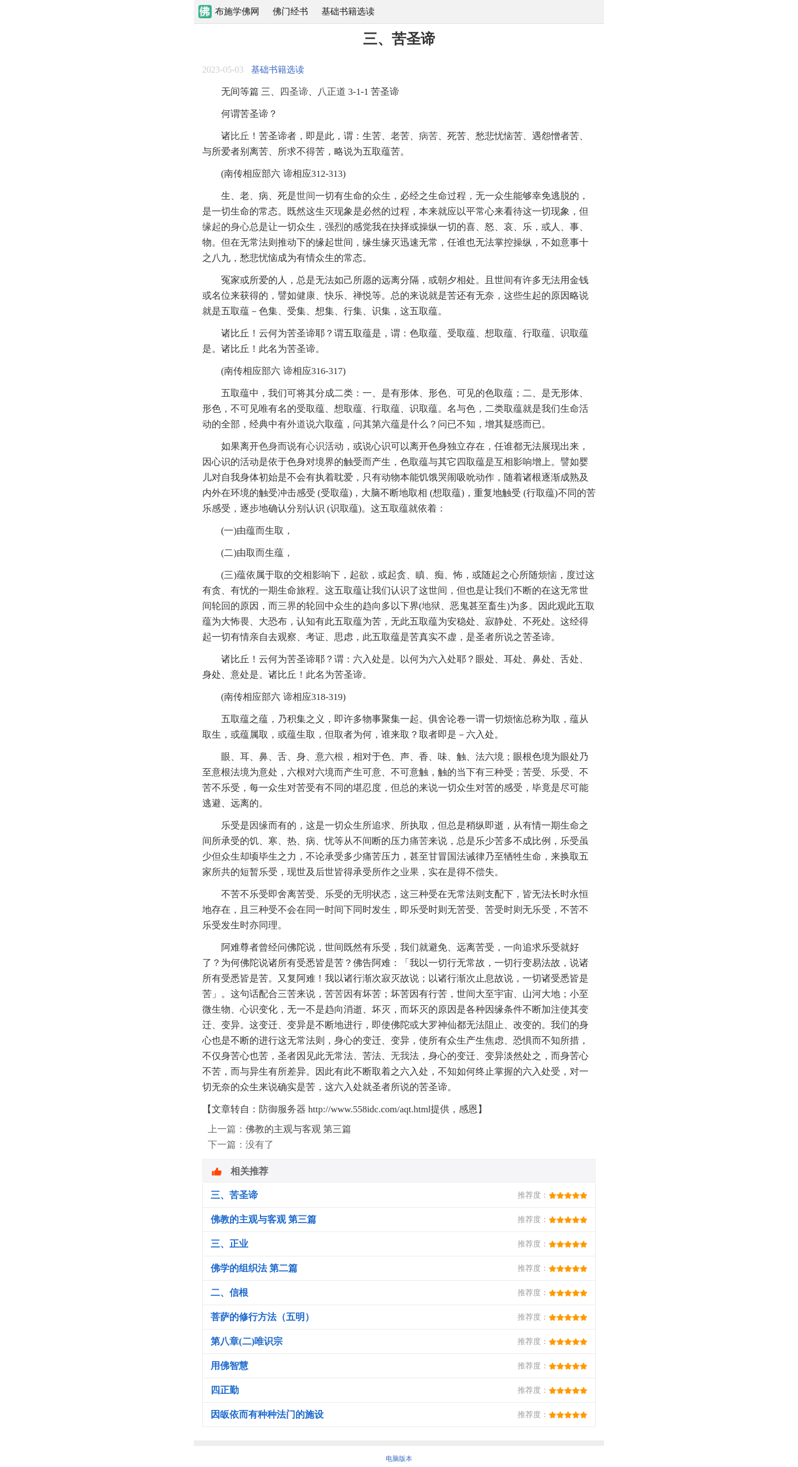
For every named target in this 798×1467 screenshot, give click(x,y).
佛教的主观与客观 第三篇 (298, 1129)
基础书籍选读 (348, 11)
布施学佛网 (237, 11)
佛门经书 (290, 11)
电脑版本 (399, 1459)
